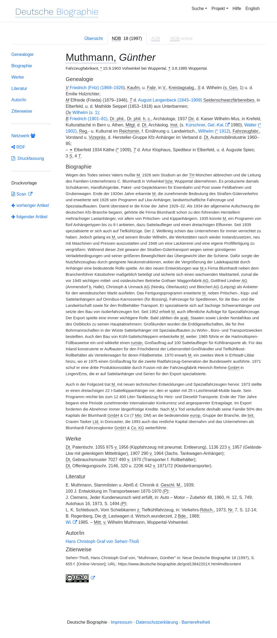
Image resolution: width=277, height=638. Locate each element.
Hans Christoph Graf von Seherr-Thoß (102, 541)
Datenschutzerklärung (157, 622)
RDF (18, 147)
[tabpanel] (138, 318)
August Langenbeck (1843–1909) (170, 100)
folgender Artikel (29, 216)
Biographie (21, 65)
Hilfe (237, 8)
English (253, 8)
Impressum (121, 622)
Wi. (69, 522)
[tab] (127, 38)
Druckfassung (27, 158)
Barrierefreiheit (196, 622)
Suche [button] (198, 8)
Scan (19, 194)
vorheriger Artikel (30, 205)
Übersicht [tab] (93, 38)
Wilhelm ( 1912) (214, 131)
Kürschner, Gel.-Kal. (205, 125)
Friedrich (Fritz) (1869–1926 (96, 87)
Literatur (19, 88)
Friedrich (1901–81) (89, 118)
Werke (17, 77)
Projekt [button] (218, 8)
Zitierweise (21, 111)
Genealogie (22, 54)
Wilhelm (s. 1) (85, 112)
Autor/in (18, 100)
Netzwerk (23, 135)
